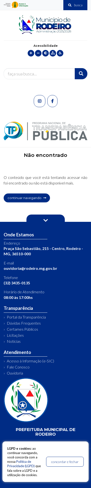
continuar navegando (27, 198)
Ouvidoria (15, 373)
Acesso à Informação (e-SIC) (30, 361)
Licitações (15, 335)
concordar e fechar (65, 462)
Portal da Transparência (26, 317)
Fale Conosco (18, 367)
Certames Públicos (22, 329)
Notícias (14, 341)
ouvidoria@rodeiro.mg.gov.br (30, 268)
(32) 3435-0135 (17, 282)
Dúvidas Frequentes (24, 323)
